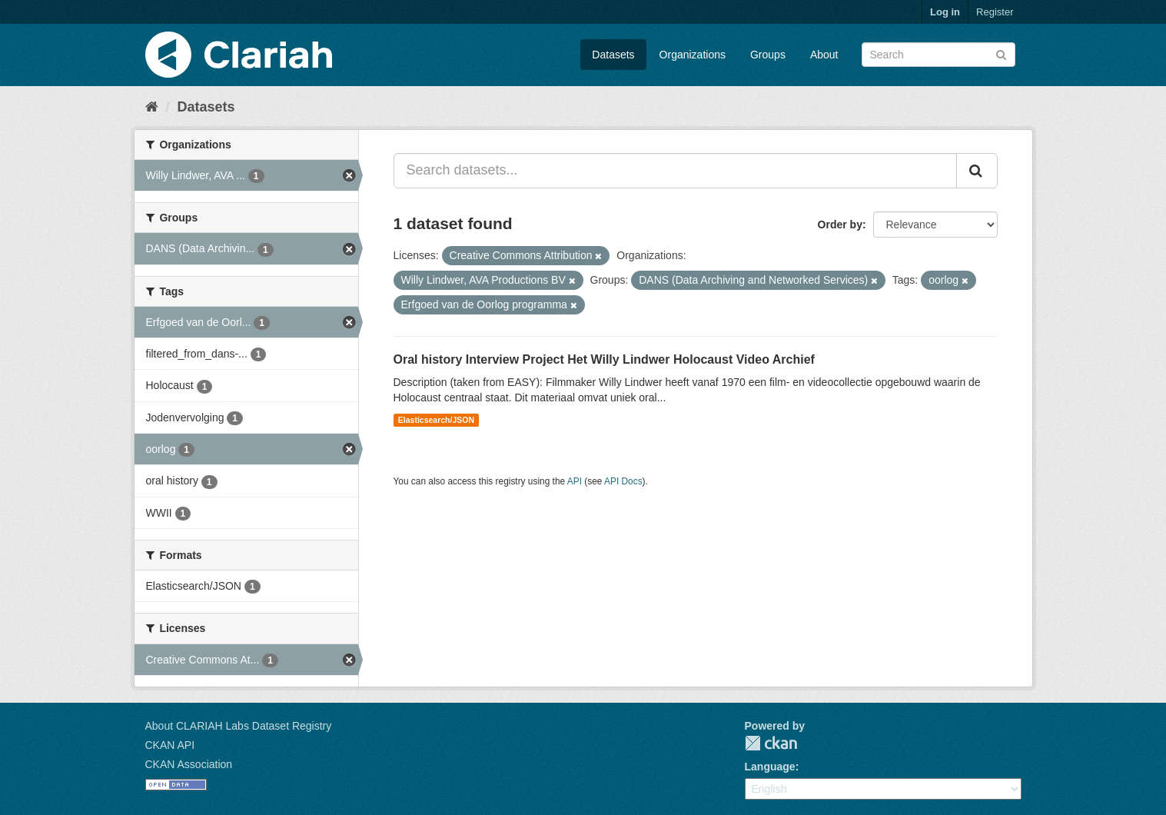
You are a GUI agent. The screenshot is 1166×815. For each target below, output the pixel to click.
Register (994, 12)
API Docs (623, 481)
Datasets (613, 54)
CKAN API (170, 745)
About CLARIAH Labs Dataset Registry (238, 726)
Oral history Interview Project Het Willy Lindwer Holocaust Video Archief (604, 359)
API (574, 481)
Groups (768, 54)
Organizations (692, 54)
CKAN (771, 743)
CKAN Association (189, 764)
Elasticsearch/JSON (436, 419)
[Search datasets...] (675, 170)
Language (770, 766)
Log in (945, 12)
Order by (840, 224)
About (824, 54)
